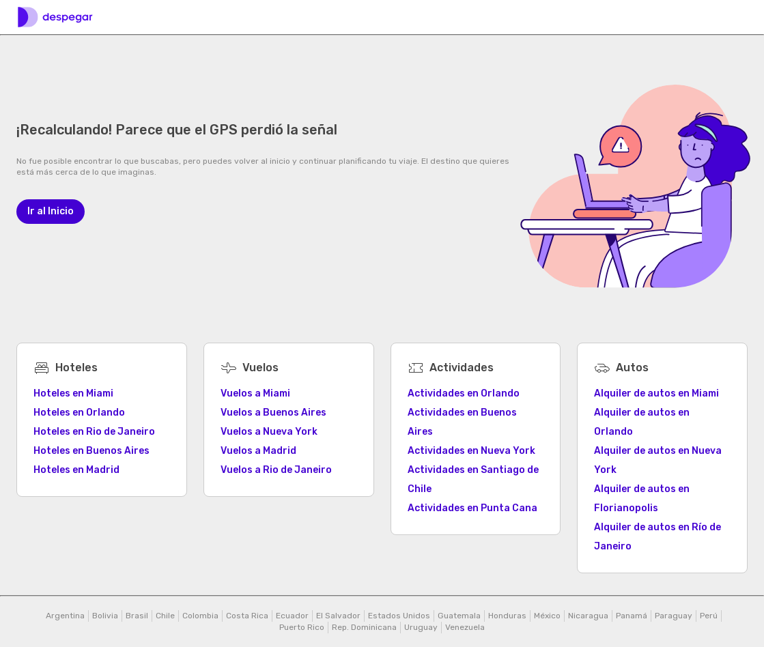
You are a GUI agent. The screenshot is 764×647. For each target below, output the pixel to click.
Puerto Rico (301, 627)
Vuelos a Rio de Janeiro (276, 470)
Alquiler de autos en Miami (656, 393)
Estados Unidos (399, 615)
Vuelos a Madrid (258, 451)
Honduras (507, 615)
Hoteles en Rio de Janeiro (94, 431)
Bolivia (105, 615)
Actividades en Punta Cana (472, 508)
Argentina (65, 615)
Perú (709, 615)
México (547, 615)
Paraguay (673, 615)
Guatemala (459, 615)
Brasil (137, 615)
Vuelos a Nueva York (269, 431)
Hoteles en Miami (73, 393)
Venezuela (465, 627)
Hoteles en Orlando (79, 412)
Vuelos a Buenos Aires (273, 412)
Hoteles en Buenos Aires (91, 451)
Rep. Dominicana (364, 627)
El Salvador (338, 615)
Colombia (200, 615)
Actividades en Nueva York (471, 451)
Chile (165, 615)
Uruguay (421, 627)
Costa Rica (247, 615)
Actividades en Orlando (464, 393)
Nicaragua (588, 615)
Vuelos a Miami (255, 393)
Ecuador (292, 615)
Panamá (631, 615)
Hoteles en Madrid (76, 470)
